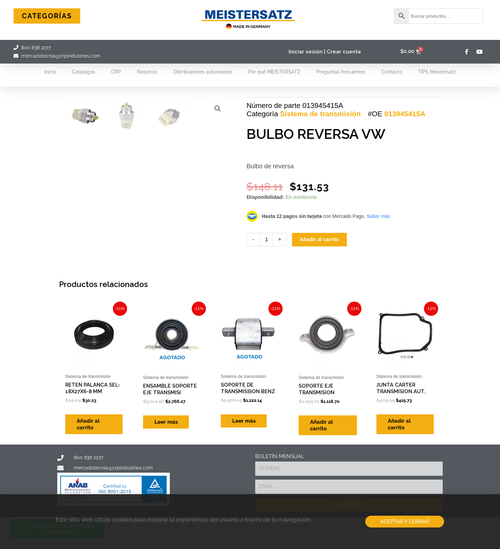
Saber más (378, 238)
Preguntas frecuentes (340, 72)
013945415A (405, 136)
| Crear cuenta (342, 52)
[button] (217, 108)
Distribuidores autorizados (202, 72)
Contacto (391, 72)
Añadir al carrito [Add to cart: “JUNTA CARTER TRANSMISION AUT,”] (401, 469)
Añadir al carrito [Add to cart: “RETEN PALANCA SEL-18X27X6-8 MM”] (90, 469)
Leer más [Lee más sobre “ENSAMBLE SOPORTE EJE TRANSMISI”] (168, 466)
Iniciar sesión (306, 52)
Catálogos (83, 72)
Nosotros (147, 72)
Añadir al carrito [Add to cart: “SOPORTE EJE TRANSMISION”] (323, 469)
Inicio (50, 72)
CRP (116, 72)
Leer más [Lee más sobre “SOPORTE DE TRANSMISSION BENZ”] (246, 466)
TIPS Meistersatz (437, 72)
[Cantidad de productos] (266, 261)
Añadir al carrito (320, 261)
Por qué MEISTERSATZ (274, 72)
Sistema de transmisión (320, 136)
